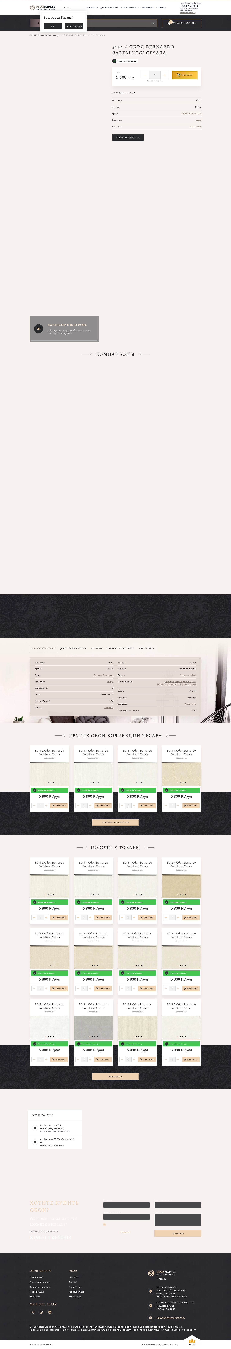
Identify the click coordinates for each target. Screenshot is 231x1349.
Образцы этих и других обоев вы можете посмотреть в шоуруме (69, 332)
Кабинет (184, 684)
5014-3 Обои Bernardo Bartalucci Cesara (137, 1006)
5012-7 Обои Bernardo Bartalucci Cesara (181, 935)
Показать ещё (115, 1076)
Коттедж (192, 684)
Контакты (161, 8)
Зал (194, 681)
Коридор (161, 684)
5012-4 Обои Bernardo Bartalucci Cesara (181, 864)
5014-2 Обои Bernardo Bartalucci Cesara (49, 752)
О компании (92, 8)
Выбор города (74, 26)
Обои (48, 35)
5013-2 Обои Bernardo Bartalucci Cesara (137, 935)
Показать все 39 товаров (115, 822)
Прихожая (169, 681)
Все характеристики (127, 137)
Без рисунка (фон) (188, 675)
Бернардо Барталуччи (191, 113)
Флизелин (108, 707)
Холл (177, 684)
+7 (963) (165, 1293)
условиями (125, 1232)
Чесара (198, 120)
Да (52, 26)
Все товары (75, 1296)
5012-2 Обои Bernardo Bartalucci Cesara (181, 1006)
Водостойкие (195, 126)
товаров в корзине (184, 23)
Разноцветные (76, 1291)
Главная (35, 35)
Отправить (178, 1233)
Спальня (178, 681)
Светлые (73, 1277)
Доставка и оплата (109, 8)
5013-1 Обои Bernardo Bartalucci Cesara (137, 752)
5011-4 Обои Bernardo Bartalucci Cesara (181, 752)
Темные (73, 1282)
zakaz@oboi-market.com (190, 3)
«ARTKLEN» (172, 1344)
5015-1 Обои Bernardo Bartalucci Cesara (49, 1006)
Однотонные (75, 1286)
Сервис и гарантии (129, 8)
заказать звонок (187, 12)
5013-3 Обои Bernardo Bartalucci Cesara (49, 935)
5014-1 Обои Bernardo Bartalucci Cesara (93, 752)
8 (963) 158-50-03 (189, 6)
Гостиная (187, 681)
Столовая (170, 684)
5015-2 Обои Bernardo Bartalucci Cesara (93, 935)
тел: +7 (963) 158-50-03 (52, 1128)
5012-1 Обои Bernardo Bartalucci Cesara (93, 1006)
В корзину (185, 75)
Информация (147, 8)
